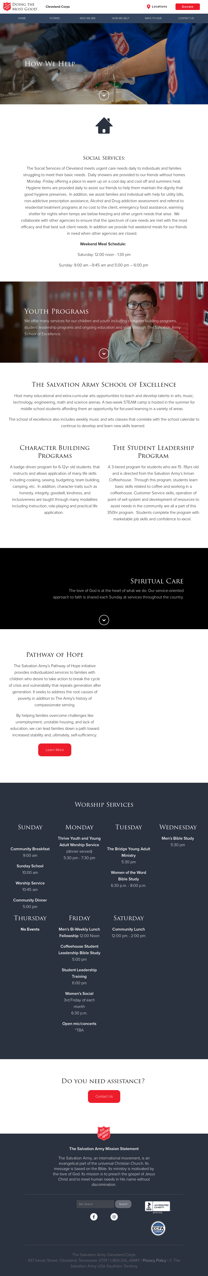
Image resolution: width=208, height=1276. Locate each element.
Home (22, 18)
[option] (104, 63)
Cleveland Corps (58, 7)
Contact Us (186, 18)
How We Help (120, 18)
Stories (55, 18)
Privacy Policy (154, 1260)
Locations (157, 6)
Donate (187, 7)
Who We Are (87, 18)
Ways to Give (153, 18)
